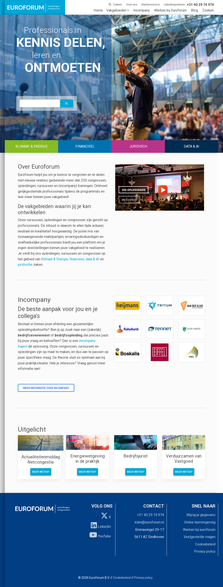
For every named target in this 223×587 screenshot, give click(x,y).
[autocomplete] (39, 103)
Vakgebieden (116, 10)
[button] (66, 103)
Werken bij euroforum (199, 530)
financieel (76, 259)
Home (98, 10)
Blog (194, 10)
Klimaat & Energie (54, 259)
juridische (25, 264)
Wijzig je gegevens (200, 515)
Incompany (141, 10)
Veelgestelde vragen (199, 537)
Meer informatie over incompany (46, 388)
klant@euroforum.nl (149, 522)
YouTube (100, 534)
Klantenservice (151, 4)
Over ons (131, 4)
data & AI (93, 259)
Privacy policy (204, 551)
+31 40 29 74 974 (150, 515)
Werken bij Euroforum (170, 10)
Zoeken (208, 10)
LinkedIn (101, 525)
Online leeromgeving (199, 522)
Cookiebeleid (205, 544)
